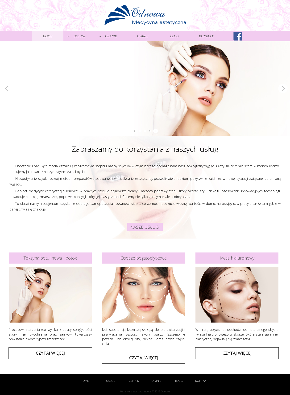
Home (47, 36)
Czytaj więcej (50, 353)
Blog (174, 36)
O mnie (142, 36)
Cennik (111, 36)
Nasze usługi (145, 227)
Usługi (79, 36)
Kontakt (206, 36)
